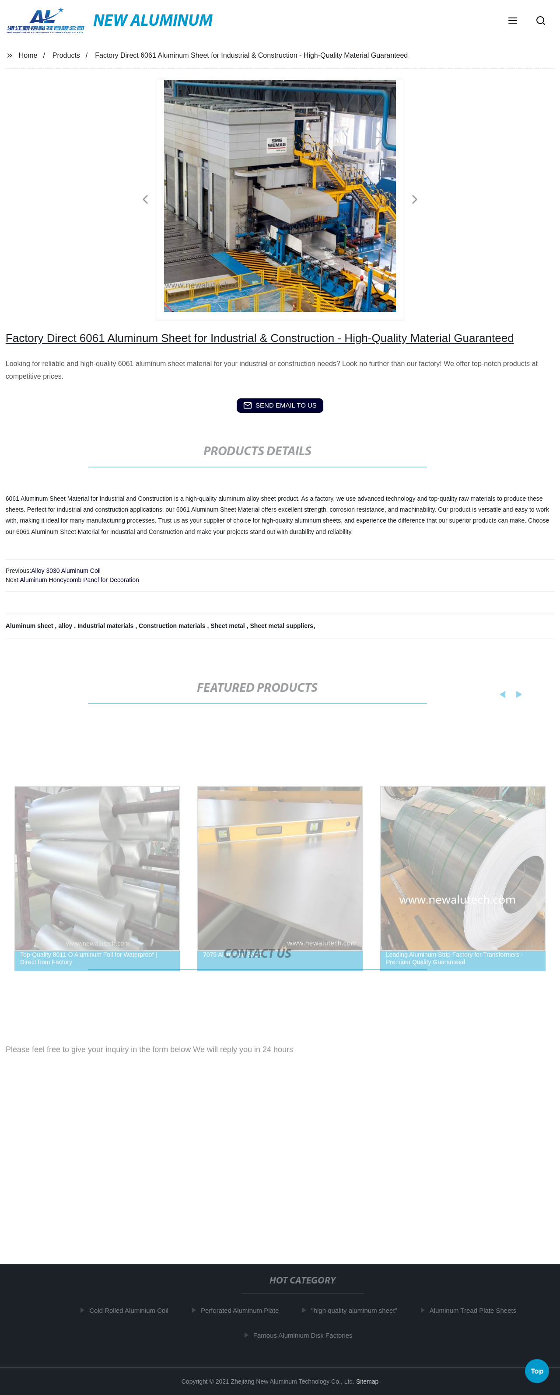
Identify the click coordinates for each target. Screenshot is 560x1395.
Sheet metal (228, 625)
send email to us (280, 405)
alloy (66, 625)
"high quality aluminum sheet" (356, 1310)
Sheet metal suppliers (281, 625)
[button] (513, 21)
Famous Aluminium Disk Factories (305, 1335)
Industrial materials (106, 625)
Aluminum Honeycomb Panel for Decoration (79, 579)
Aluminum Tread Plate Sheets (475, 1310)
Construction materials (173, 625)
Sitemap (367, 1381)
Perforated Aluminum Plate (242, 1310)
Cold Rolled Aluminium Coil (131, 1310)
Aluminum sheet (30, 625)
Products (66, 55)
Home (28, 55)
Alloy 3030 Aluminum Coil (66, 570)
